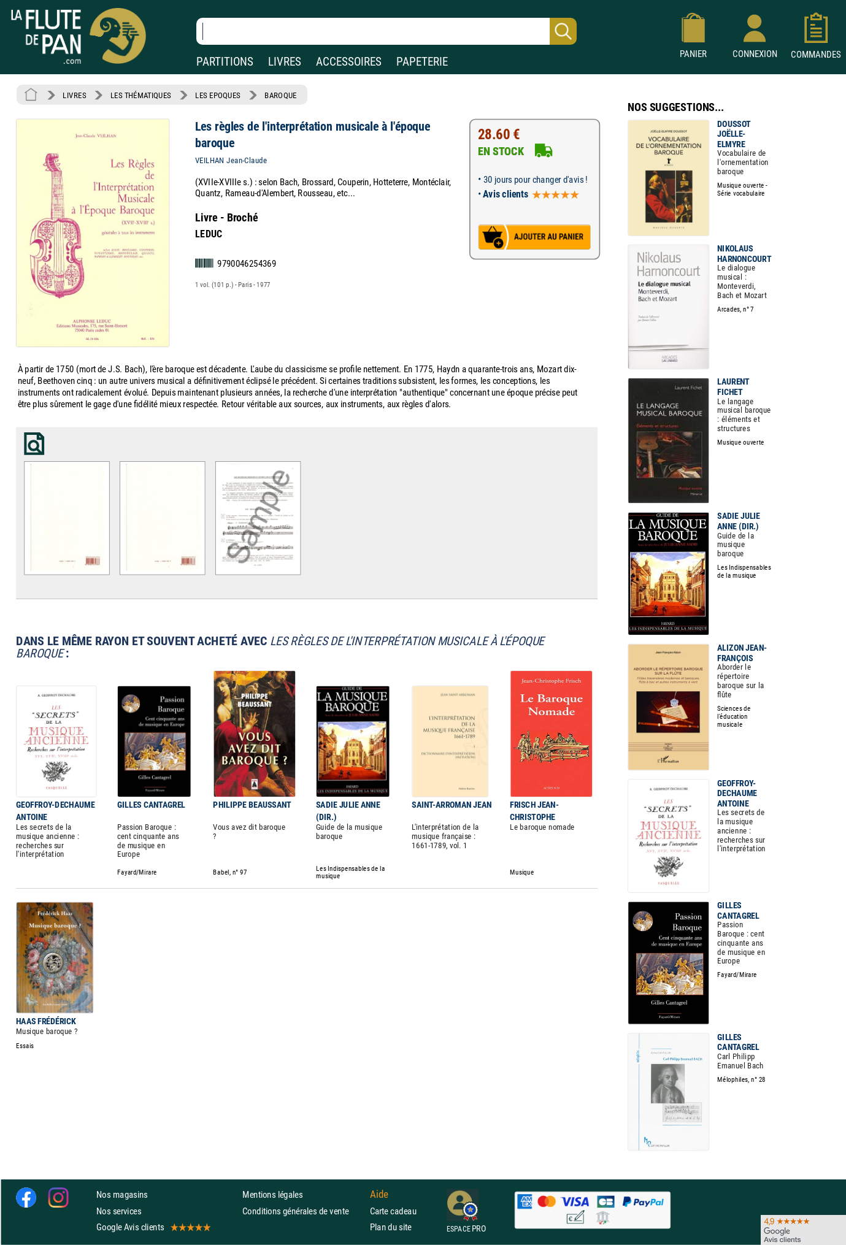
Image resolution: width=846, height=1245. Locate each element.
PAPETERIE (422, 62)
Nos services (118, 1211)
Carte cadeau (393, 1211)
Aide (379, 1195)
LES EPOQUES (217, 95)
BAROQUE (280, 95)
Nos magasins (122, 1195)
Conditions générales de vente (303, 1211)
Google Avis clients (152, 1227)
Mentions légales (272, 1195)
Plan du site (391, 1227)
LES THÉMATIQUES (140, 95)
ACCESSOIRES (349, 62)
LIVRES (284, 62)
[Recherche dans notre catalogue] (386, 31)
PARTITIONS (224, 62)
